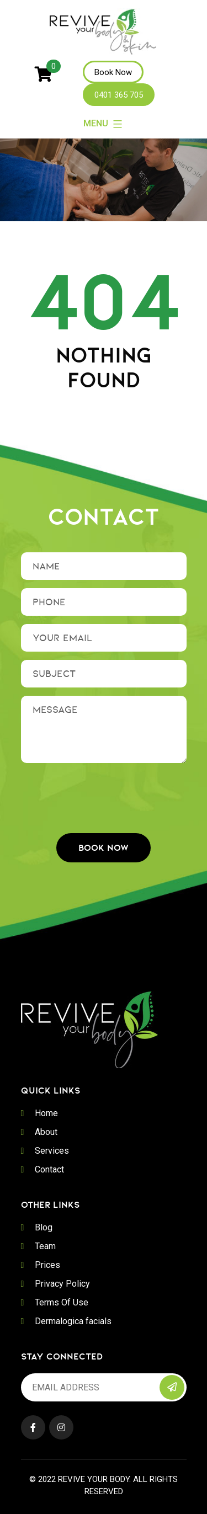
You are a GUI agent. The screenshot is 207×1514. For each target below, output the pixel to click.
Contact (49, 1169)
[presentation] (105, 792)
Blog (43, 1227)
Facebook (33, 1427)
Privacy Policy (62, 1283)
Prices (47, 1265)
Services (52, 1150)
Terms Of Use (61, 1302)
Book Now (113, 72)
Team (45, 1246)
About (46, 1132)
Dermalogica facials (73, 1321)
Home (46, 1113)
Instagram (61, 1427)
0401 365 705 (118, 95)
